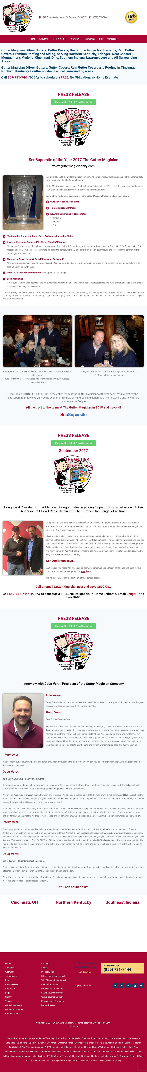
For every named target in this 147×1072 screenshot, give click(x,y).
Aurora (59, 1038)
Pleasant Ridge (137, 1056)
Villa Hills (80, 1060)
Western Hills (105, 1060)
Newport (76, 1056)
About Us (43, 39)
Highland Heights (119, 1047)
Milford (6, 1056)
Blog (101, 39)
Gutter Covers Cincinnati (52, 993)
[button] (44, 39)
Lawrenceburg (54, 1051)
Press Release (11, 984)
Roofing (45, 963)
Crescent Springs (65, 1043)
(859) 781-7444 (83, 985)
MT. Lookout (65, 1056)
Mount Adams (39, 1056)
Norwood (124, 1056)
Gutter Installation (13, 1005)
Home (32, 39)
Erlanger (128, 1043)
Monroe (28, 1056)
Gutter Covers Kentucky (52, 997)
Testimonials (89, 39)
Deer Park (93, 1043)
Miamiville (95, 1051)
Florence (137, 1043)
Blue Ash (86, 1038)
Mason (139, 1051)
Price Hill (30, 1060)
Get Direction (83, 972)
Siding (44, 967)
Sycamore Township (65, 1060)
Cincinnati (10, 1043)
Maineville (129, 1051)
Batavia (66, 1038)
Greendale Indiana (64, 1047)
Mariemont (119, 1051)
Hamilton (78, 1047)
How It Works (59, 39)
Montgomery (17, 1056)
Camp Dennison (119, 1038)
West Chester (92, 1060)
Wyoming (117, 1060)
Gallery (8, 997)
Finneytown (106, 1051)
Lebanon (67, 1051)
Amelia (31, 1038)
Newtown (85, 1056)
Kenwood (34, 1051)
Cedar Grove (134, 1038)
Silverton (51, 1060)
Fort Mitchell (15, 1047)
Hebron (87, 1047)
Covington (51, 1043)
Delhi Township (107, 1043)
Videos (8, 1001)
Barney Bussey (48, 1005)
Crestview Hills (81, 1043)
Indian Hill (24, 1051)
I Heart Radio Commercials (53, 976)
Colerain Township (37, 1043)
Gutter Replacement (14, 1009)
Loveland (76, 1051)
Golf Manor (50, 1047)
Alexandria (12, 1038)
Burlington (106, 1038)
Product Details (48, 972)
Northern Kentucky (99, 1056)
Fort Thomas (28, 1047)
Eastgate (119, 1043)
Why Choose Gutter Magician (54, 980)
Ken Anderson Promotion (52, 1001)
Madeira (85, 1051)
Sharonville (40, 1060)
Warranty (75, 39)
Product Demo (11, 1013)
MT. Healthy (52, 1056)
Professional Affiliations (52, 988)
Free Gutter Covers (49, 984)
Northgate (114, 1056)
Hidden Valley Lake (101, 1047)
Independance (11, 1051)
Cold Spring (21, 1043)
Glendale (39, 1047)
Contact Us (112, 39)
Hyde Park (133, 1047)
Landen (43, 1051)
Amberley (22, 1038)
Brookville (95, 1038)
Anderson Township (45, 1038)
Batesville (76, 1038)
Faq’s (7, 993)
